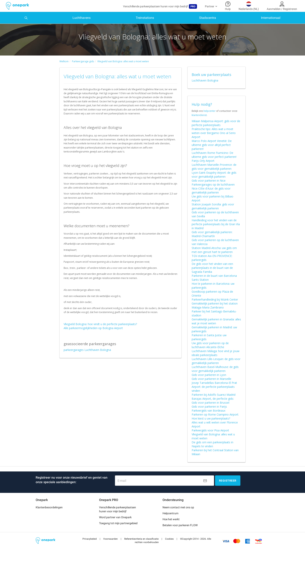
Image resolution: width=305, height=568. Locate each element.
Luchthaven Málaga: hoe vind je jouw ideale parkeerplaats (215, 361)
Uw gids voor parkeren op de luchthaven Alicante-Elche (210, 353)
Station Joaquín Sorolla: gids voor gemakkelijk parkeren (213, 214)
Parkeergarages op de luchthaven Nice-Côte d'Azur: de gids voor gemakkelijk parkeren (213, 196)
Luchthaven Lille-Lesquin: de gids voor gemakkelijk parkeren (216, 369)
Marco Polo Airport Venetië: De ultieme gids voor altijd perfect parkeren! (212, 153)
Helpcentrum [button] (170, 521)
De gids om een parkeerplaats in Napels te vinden (212, 452)
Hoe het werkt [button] (171, 527)
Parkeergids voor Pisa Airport (210, 438)
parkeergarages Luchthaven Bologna (87, 358)
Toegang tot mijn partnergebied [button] (118, 531)
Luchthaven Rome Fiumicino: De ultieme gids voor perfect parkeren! (214, 163)
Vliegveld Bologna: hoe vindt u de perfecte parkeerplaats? (100, 332)
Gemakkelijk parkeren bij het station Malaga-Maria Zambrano (215, 313)
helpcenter (210, 119)
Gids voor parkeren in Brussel (210, 410)
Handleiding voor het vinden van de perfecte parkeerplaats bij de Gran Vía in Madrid (216, 232)
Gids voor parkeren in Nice (209, 188)
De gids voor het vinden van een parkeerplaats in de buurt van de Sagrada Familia (212, 276)
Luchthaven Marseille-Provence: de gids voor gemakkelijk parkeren (214, 174)
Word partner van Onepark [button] (115, 525)
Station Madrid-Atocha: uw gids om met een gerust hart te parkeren (214, 258)
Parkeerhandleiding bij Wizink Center (215, 307)
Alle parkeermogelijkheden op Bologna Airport (93, 336)
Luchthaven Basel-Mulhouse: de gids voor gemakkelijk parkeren (215, 377)
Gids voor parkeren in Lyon (209, 383)
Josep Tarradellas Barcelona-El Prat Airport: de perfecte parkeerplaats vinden (214, 394)
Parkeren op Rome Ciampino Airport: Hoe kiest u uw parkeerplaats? (215, 424)
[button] (89, 546)
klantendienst (199, 123)
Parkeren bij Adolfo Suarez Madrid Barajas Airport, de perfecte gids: (213, 404)
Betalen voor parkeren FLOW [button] (180, 533)
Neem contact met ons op (178, 515)
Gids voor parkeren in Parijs (209, 414)
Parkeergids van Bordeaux (208, 418)
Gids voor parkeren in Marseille (211, 387)
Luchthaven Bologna (205, 88)
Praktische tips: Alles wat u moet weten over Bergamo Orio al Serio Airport (214, 141)
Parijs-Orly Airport (203, 168)
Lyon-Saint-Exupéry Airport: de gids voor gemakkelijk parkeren (214, 182)
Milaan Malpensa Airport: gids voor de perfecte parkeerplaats (216, 131)
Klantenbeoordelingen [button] (49, 515)
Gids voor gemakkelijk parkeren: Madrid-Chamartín (212, 242)
